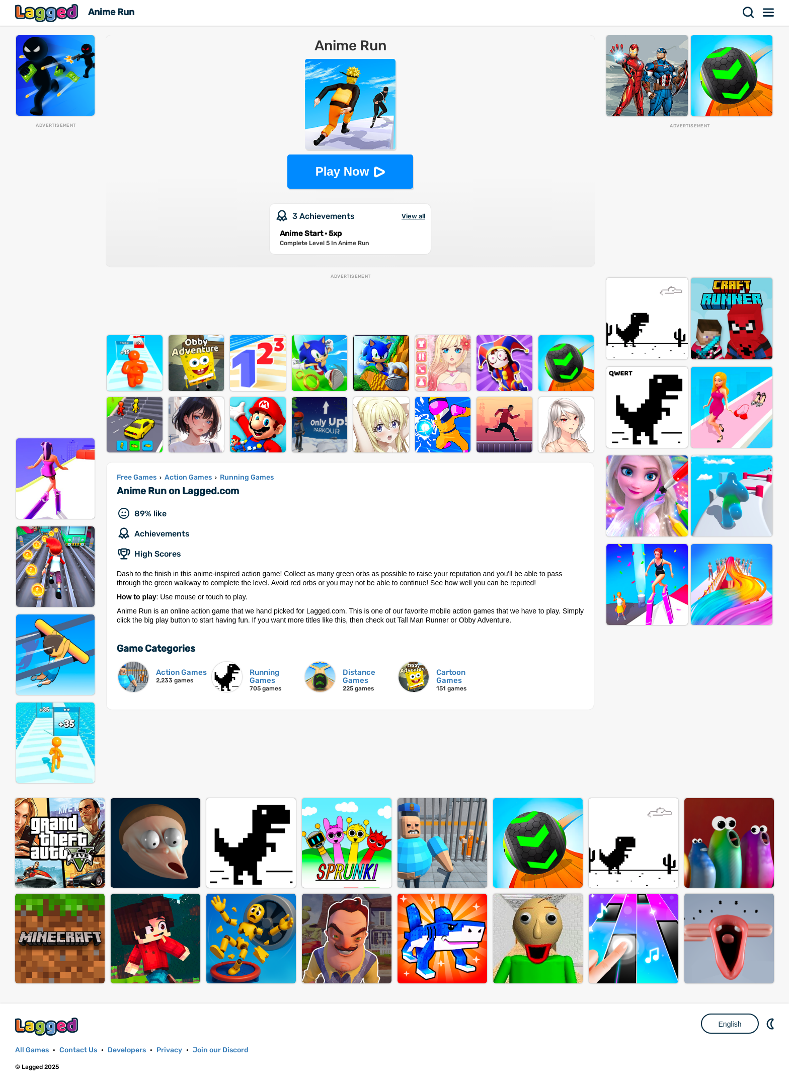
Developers (127, 1050)
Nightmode (771, 1024)
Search (749, 12)
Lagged (48, 13)
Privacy (169, 1050)
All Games (32, 1050)
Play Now (342, 171)
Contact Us (78, 1050)
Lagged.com (48, 1026)
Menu (769, 12)
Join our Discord (221, 1050)
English (730, 1024)
